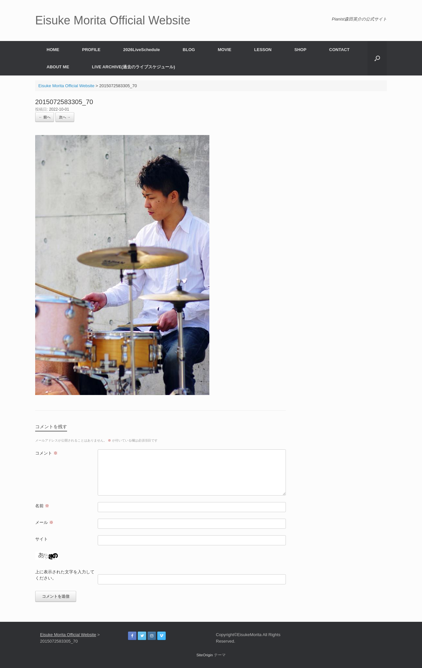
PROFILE (91, 49)
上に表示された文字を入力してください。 (64, 575)
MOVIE (225, 49)
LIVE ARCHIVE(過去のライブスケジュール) (133, 66)
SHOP (300, 49)
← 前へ (44, 117)
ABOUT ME (58, 66)
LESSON (263, 49)
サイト (41, 539)
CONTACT (339, 49)
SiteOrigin (204, 655)
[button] (377, 58)
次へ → (65, 117)
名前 (42, 505)
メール (44, 522)
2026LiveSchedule (141, 49)
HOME (53, 49)
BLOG (189, 49)
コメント (46, 453)
